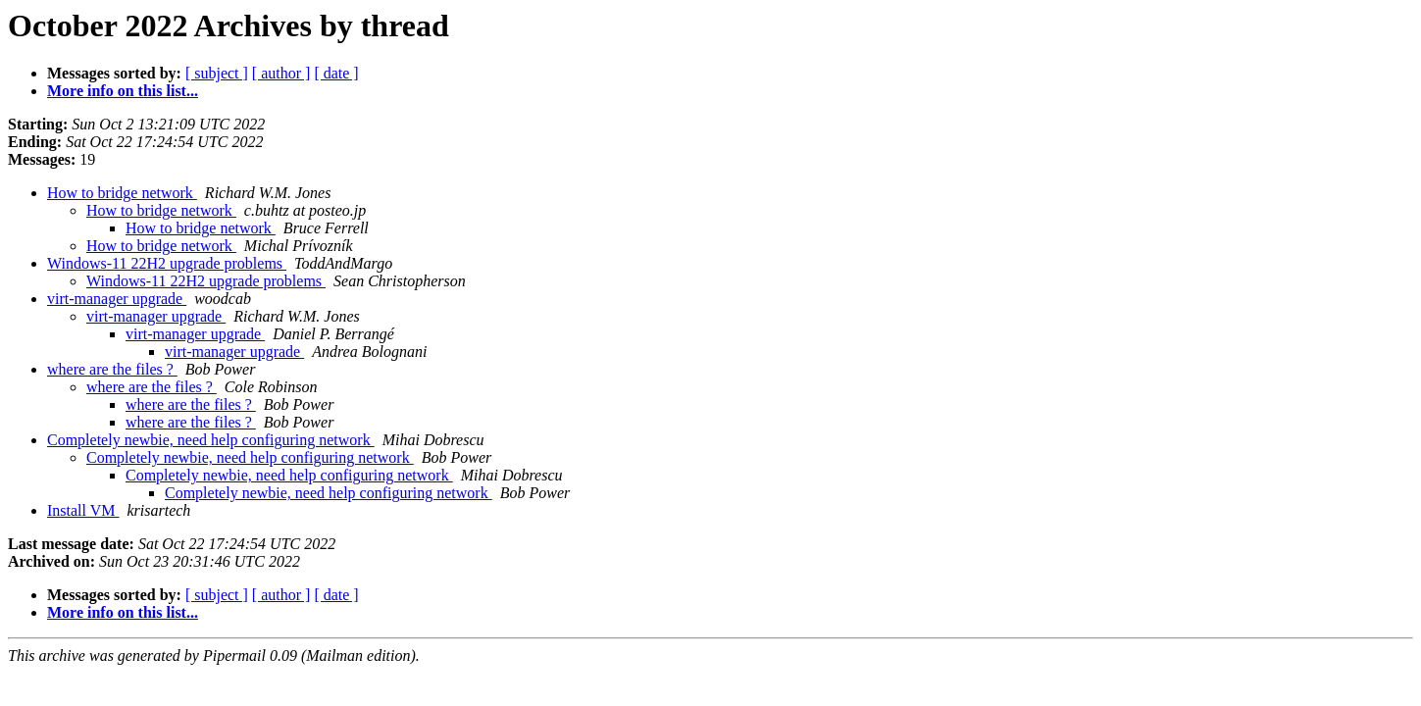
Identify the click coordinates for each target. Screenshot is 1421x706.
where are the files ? (112, 369)
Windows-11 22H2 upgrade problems (166, 263)
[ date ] (336, 73)
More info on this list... (122, 90)
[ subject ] (216, 73)
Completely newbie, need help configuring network (211, 439)
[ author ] (281, 73)
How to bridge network (122, 192)
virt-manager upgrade (116, 298)
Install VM (83, 510)
